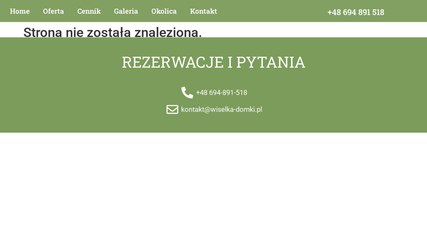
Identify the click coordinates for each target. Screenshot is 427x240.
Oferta (53, 11)
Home (20, 11)
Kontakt (203, 11)
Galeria (126, 11)
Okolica (164, 11)
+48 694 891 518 (356, 12)
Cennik (89, 11)
